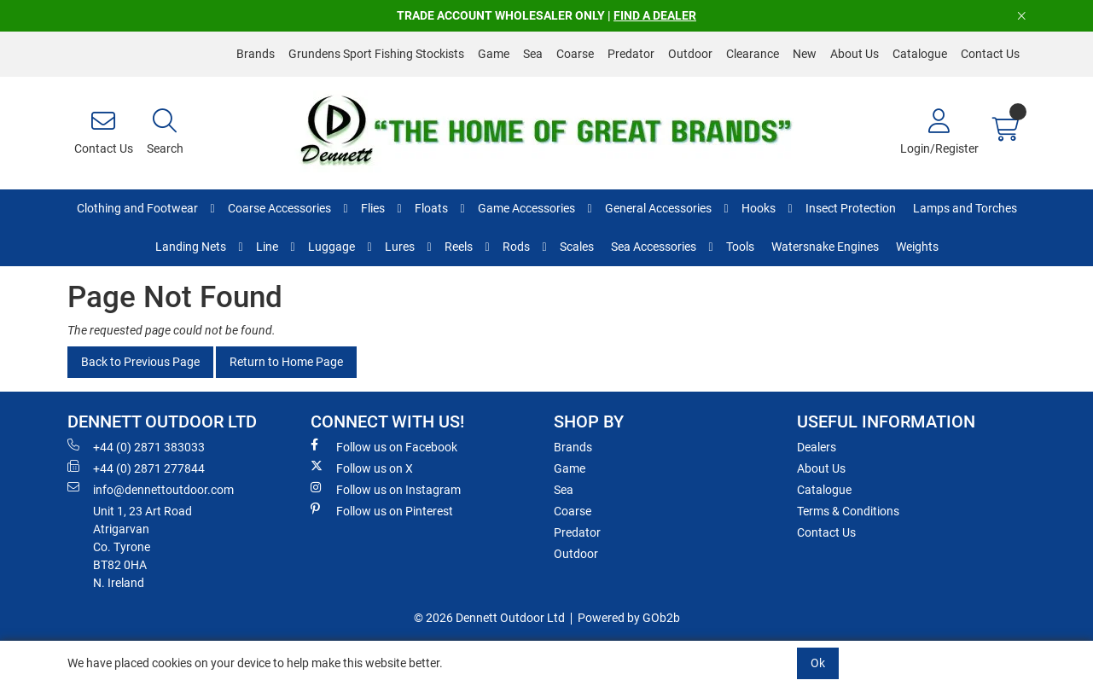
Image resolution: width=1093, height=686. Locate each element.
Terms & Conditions (848, 511)
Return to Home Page (286, 362)
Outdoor (690, 54)
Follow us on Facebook (384, 446)
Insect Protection (850, 208)
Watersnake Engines (825, 246)
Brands (255, 54)
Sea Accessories (653, 246)
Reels (459, 246)
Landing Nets (190, 246)
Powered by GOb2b (629, 618)
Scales (577, 246)
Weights (917, 246)
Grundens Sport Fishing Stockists (376, 54)
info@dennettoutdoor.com (150, 489)
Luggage (331, 246)
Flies (373, 208)
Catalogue (919, 54)
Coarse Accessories (279, 208)
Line (267, 246)
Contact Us (990, 54)
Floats (431, 208)
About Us (854, 54)
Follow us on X (362, 467)
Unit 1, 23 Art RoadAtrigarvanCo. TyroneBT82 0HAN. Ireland (142, 547)
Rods (516, 246)
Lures (400, 246)
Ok (818, 663)
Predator (631, 54)
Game (493, 54)
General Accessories (658, 208)
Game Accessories (526, 208)
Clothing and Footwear (137, 208)
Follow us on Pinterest (382, 510)
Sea (533, 54)
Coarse (575, 54)
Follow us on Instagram (386, 489)
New (805, 54)
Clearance (752, 54)
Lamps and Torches (965, 208)
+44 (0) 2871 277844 (136, 467)
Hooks (758, 208)
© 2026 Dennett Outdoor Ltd (489, 618)
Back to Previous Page (140, 362)
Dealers (816, 447)
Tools (740, 246)
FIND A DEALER (654, 15)
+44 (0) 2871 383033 (136, 446)
